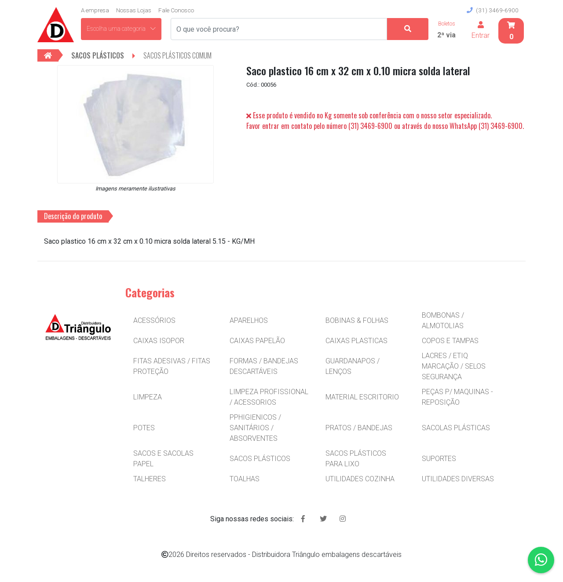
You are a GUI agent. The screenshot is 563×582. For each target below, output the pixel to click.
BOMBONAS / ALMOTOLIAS (443, 320)
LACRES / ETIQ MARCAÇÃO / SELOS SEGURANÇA (454, 366)
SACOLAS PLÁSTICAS (456, 428)
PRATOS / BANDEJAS (358, 428)
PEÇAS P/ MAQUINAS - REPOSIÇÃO (457, 397)
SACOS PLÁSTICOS (260, 458)
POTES (144, 428)
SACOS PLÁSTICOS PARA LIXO (355, 458)
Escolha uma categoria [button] (121, 28)
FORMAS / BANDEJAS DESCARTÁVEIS (264, 366)
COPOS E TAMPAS (450, 341)
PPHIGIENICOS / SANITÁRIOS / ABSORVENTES (255, 428)
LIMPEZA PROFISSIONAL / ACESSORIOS (269, 397)
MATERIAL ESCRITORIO (362, 397)
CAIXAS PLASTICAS (356, 341)
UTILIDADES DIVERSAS (458, 479)
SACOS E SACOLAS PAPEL (163, 458)
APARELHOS (249, 320)
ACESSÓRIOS (154, 320)
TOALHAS (245, 479)
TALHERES (149, 479)
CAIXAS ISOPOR (158, 341)
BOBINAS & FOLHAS (356, 320)
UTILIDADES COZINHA (360, 479)
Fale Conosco (176, 10)
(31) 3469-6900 (493, 10)
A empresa (95, 10)
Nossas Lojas (133, 10)
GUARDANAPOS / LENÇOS (352, 366)
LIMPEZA (147, 397)
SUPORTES (439, 458)
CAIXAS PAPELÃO (257, 341)
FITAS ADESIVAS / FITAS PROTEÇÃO (171, 366)
